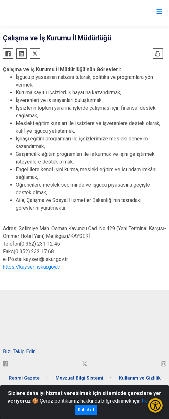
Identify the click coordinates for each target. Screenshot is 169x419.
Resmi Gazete (24, 378)
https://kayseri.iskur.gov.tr (31, 267)
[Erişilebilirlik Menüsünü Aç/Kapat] (155, 405)
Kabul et (86, 409)
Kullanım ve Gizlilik (140, 378)
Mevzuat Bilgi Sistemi (79, 378)
